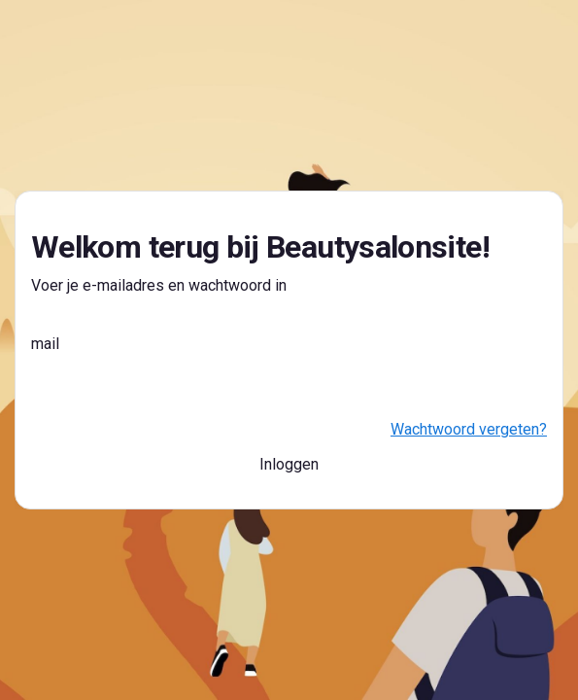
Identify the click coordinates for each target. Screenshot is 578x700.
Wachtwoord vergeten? (469, 429)
